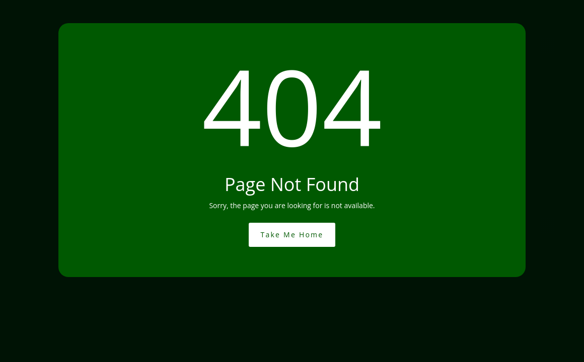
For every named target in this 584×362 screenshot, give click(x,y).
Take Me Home (292, 234)
